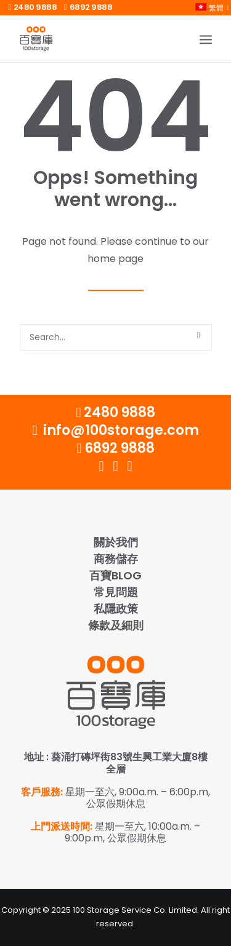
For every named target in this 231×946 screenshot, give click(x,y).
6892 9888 (88, 7)
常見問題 (116, 592)
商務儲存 (116, 558)
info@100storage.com (115, 430)
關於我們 (116, 542)
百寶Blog (115, 575)
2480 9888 (33, 7)
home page (115, 259)
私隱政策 (116, 608)
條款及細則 (116, 625)
